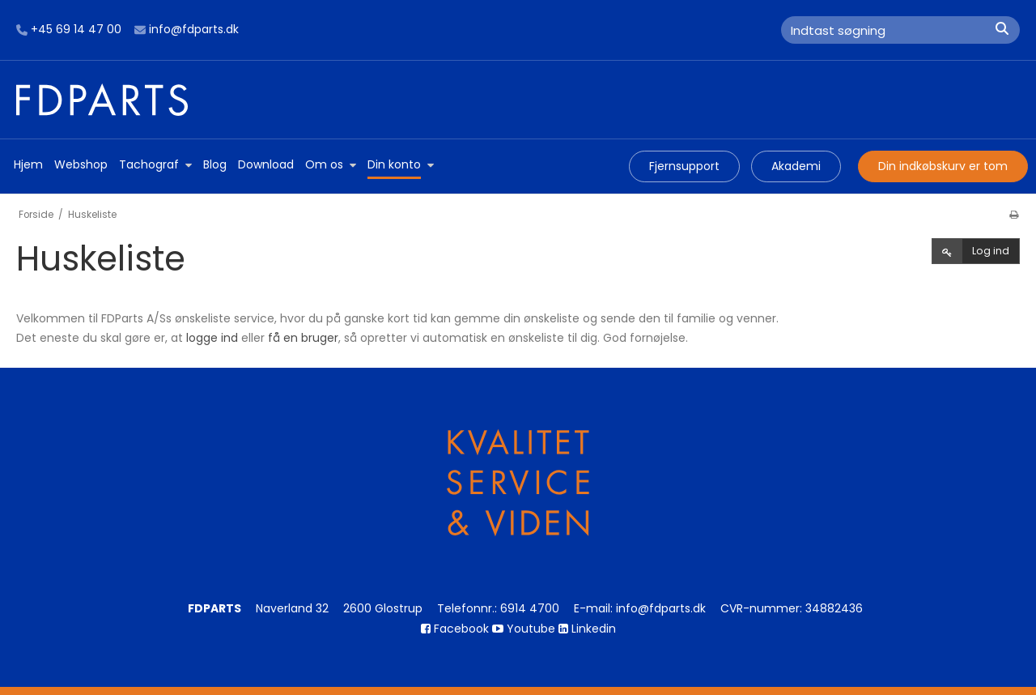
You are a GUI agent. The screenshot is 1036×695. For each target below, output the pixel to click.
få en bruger (303, 338)
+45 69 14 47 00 (68, 30)
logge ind (212, 338)
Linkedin (587, 628)
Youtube (523, 628)
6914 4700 (529, 608)
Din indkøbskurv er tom (943, 166)
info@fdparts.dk (186, 30)
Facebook (455, 628)
